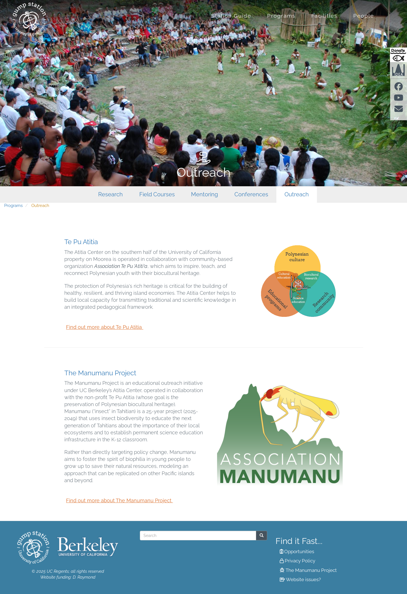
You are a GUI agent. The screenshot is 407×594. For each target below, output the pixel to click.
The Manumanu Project (100, 373)
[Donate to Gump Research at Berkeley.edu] (398, 55)
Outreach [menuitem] (296, 194)
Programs (281, 16)
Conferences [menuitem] (251, 194)
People (363, 16)
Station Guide (231, 16)
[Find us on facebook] (398, 88)
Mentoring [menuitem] (204, 194)
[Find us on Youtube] (398, 99)
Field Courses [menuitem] (157, 194)
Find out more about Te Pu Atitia (104, 327)
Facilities (324, 16)
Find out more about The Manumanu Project (119, 500)
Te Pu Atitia (81, 242)
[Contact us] (398, 110)
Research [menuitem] (110, 194)
